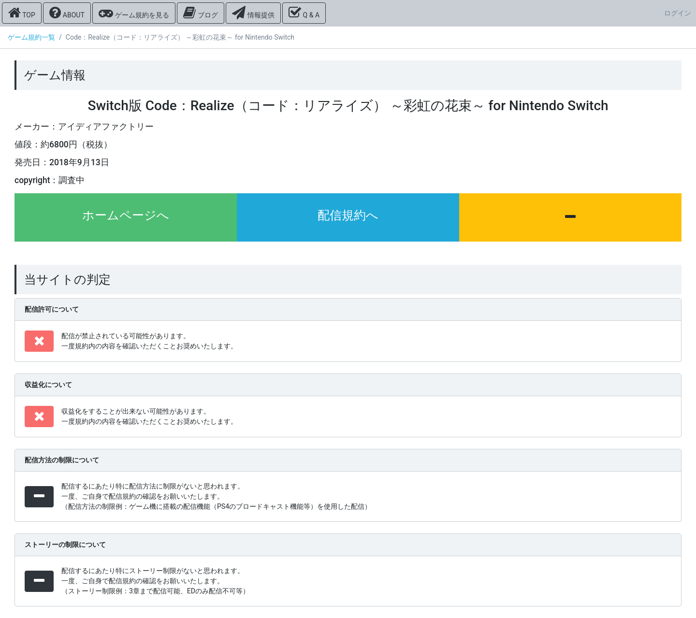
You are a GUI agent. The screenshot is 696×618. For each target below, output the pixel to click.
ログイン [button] (677, 13)
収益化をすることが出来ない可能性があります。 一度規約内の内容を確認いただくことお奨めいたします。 (149, 416)
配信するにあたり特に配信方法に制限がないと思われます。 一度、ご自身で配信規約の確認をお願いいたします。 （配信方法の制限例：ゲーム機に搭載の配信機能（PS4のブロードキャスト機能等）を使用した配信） (216, 496)
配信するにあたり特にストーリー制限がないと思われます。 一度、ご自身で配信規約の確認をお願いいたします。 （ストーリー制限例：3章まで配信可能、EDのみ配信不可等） (155, 581)
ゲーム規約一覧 (31, 37)
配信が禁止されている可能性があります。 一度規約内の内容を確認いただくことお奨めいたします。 (149, 341)
